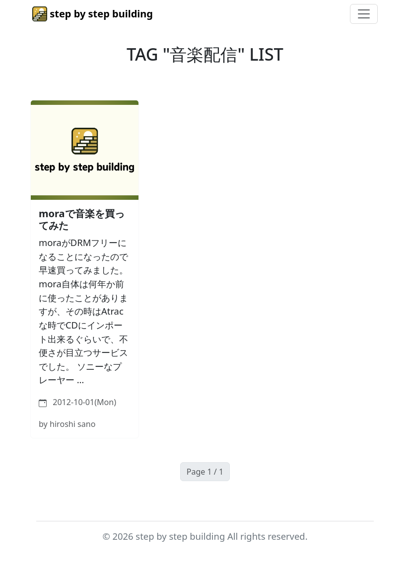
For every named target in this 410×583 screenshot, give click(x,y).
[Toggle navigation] (364, 14)
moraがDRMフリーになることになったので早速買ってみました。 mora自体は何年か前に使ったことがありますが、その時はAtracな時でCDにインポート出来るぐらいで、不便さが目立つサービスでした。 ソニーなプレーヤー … (83, 311)
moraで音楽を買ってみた (82, 219)
